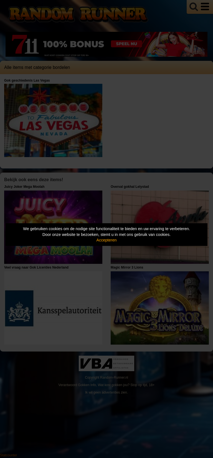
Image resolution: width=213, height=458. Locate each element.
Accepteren (107, 240)
